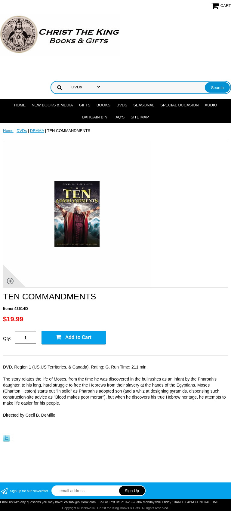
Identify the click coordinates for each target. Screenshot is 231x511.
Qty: (7, 338)
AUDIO (211, 105)
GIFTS (84, 105)
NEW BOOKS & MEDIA (52, 105)
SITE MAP (140, 117)
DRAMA (37, 130)
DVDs (121, 105)
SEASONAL (143, 105)
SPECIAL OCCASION (179, 105)
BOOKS (103, 105)
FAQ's (119, 117)
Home (20, 105)
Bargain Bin (94, 117)
